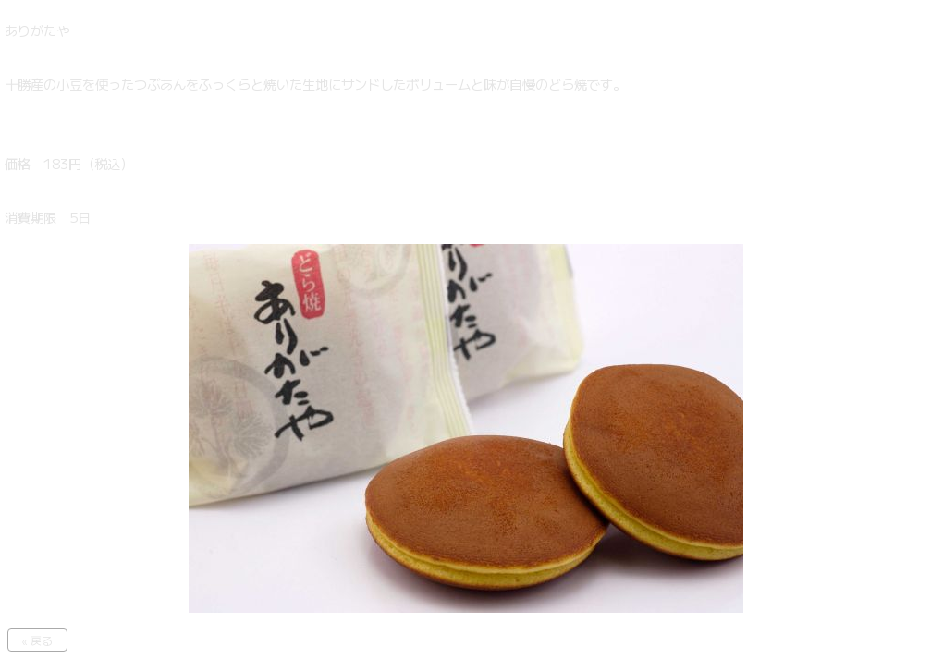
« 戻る (37, 640)
